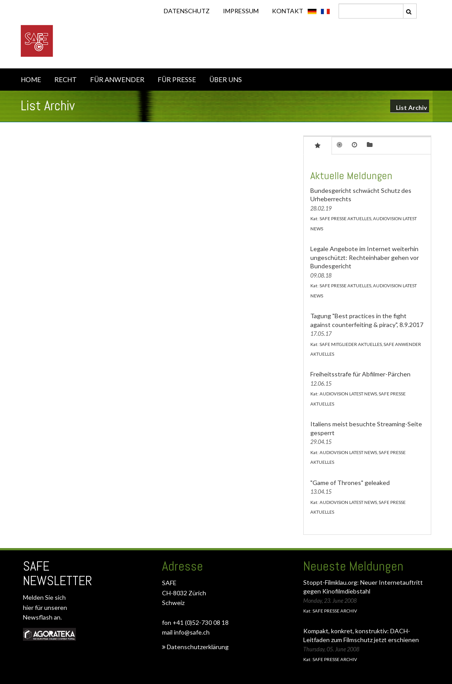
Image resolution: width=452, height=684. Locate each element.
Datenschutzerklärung (195, 646)
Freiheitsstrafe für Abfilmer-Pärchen (360, 374)
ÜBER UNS (225, 79)
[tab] (317, 145)
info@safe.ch (192, 632)
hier (29, 607)
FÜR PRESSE (177, 79)
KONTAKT (287, 11)
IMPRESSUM (241, 11)
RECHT (65, 79)
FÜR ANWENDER (117, 79)
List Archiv (411, 107)
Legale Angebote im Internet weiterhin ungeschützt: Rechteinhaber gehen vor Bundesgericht (364, 257)
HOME (31, 79)
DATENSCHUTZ (187, 11)
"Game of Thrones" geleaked (350, 482)
